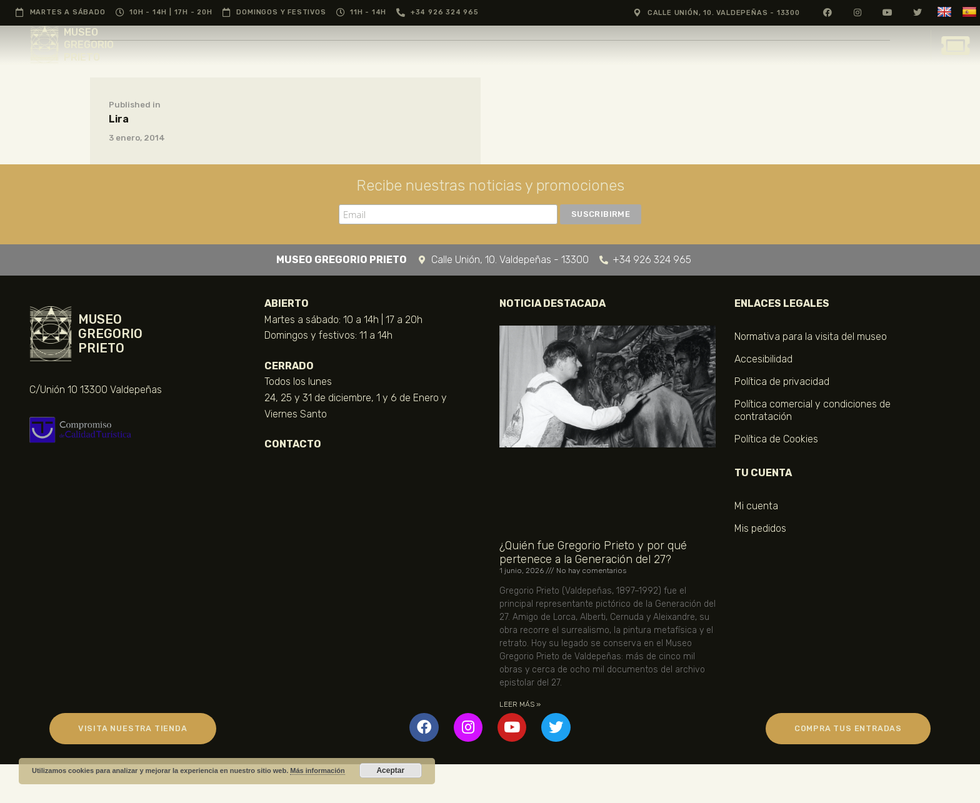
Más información (317, 770)
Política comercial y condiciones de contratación (812, 410)
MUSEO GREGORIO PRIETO (89, 44)
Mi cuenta (756, 506)
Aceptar (390, 770)
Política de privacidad (781, 381)
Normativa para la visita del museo (810, 336)
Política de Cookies (776, 439)
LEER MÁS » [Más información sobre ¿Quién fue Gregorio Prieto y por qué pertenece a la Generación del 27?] (520, 704)
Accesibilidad (763, 359)
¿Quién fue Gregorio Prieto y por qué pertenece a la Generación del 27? (593, 552)
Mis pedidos (760, 528)
